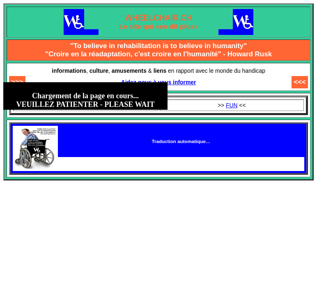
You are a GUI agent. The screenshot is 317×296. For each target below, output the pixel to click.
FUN (232, 105)
